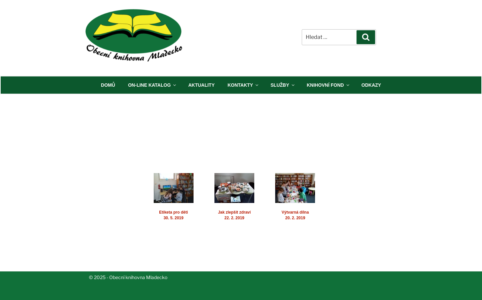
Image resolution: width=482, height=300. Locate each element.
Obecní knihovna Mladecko (138, 277)
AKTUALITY (201, 85)
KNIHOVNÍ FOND (328, 85)
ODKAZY (371, 85)
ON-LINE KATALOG (152, 85)
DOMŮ (108, 85)
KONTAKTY (243, 85)
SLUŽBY (283, 85)
